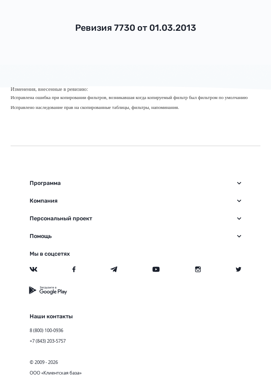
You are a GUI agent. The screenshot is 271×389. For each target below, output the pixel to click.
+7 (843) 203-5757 (48, 341)
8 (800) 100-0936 (46, 330)
